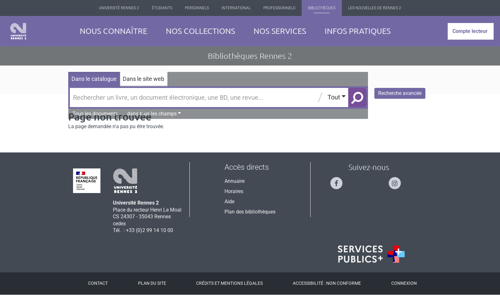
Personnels (197, 8)
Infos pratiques (358, 31)
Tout (336, 97)
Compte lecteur (470, 31)
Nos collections (200, 31)
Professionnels (279, 8)
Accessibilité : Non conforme (327, 283)
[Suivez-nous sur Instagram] (398, 180)
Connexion (404, 283)
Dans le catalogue (94, 78)
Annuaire (234, 181)
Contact (98, 283)
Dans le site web (143, 78)
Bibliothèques (321, 8)
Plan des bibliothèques (250, 212)
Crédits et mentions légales (229, 283)
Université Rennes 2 (119, 8)
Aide (229, 201)
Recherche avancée (400, 93)
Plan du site (152, 283)
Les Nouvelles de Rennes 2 (374, 8)
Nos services (280, 31)
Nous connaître (113, 31)
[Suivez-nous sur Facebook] (339, 180)
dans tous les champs (154, 113)
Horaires (233, 191)
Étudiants (162, 8)
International (236, 8)
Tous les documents (95, 114)
